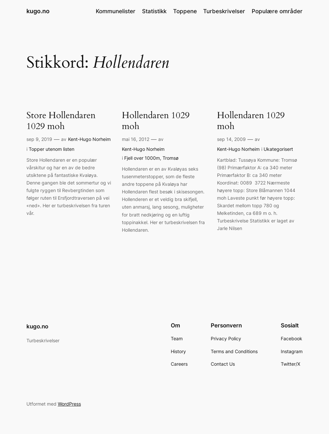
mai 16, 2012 (135, 139)
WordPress (69, 404)
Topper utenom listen (51, 149)
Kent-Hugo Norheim (89, 139)
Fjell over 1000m (142, 158)
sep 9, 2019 (39, 139)
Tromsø (170, 158)
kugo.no (38, 11)
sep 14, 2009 (231, 139)
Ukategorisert (278, 149)
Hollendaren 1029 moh (156, 121)
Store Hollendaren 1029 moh (60, 121)
